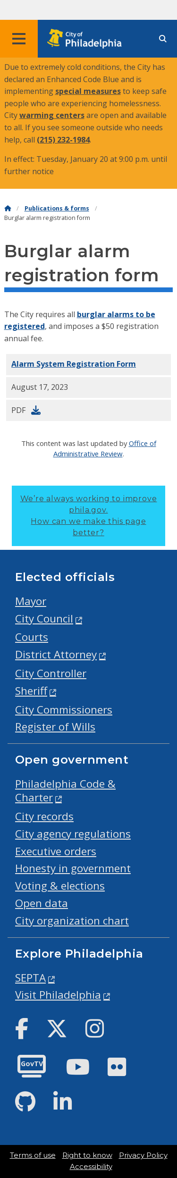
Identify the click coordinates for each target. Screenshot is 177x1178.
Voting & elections (60, 885)
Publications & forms (57, 208)
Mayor (30, 601)
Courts (31, 637)
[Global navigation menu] (19, 39)
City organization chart (72, 920)
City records (44, 816)
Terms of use (33, 1155)
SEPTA (30, 977)
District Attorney (56, 654)
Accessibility (91, 1166)
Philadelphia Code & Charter (65, 790)
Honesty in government (73, 868)
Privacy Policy (143, 1155)
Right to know (87, 1155)
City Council (44, 618)
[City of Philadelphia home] (87, 39)
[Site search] (163, 39)
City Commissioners (63, 709)
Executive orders (55, 851)
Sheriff (31, 690)
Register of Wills (55, 726)
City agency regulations (73, 833)
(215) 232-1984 (63, 140)
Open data (41, 903)
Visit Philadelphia (58, 994)
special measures (88, 91)
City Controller (50, 673)
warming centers (51, 115)
